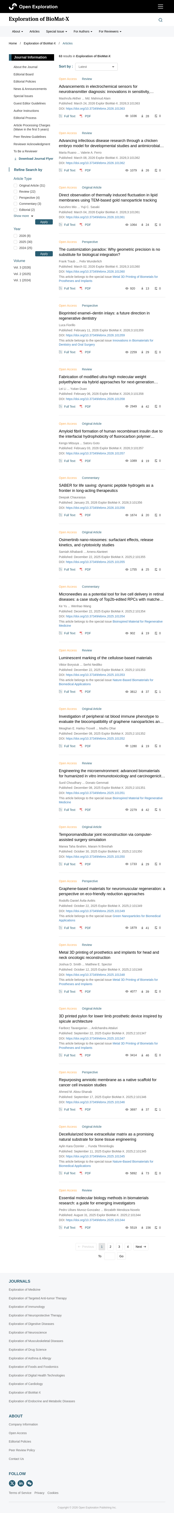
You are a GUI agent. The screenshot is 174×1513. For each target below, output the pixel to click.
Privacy (40, 1493)
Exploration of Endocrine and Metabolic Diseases (42, 1401)
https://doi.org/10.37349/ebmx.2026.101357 (95, 453)
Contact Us (16, 1459)
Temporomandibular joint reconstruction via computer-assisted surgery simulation (105, 837)
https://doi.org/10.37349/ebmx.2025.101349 (95, 911)
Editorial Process (25, 118)
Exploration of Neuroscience (28, 1332)
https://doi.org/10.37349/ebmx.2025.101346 (95, 1102)
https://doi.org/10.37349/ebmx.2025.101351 (95, 793)
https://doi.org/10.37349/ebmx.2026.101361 (95, 217)
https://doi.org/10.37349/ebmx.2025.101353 (95, 675)
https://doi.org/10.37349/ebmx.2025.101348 (95, 974)
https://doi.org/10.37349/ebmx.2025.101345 (95, 1156)
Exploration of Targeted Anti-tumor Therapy (38, 1298)
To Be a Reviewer (26, 151)
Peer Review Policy (22, 1450)
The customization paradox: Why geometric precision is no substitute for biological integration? (109, 252)
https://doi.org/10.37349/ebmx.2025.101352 (95, 738)
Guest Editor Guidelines (30, 103)
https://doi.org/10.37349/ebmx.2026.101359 (95, 335)
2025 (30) (25, 242)
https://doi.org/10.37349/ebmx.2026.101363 (95, 108)
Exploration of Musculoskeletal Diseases (36, 1341)
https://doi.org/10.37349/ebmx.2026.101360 (95, 271)
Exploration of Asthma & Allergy (30, 1358)
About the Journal (26, 67)
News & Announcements (30, 89)
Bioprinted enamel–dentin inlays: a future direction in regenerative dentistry (104, 315)
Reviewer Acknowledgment (32, 144)
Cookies (52, 1493)
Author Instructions (26, 110)
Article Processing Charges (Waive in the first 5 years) (32, 127)
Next (141, 1246)
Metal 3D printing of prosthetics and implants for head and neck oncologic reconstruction (109, 955)
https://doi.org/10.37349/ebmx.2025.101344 (95, 1220)
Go (121, 1256)
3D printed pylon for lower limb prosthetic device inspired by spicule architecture (110, 1018)
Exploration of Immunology (27, 1306)
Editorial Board (24, 74)
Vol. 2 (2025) (22, 274)
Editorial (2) (27, 209)
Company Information (23, 1424)
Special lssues (23, 96)
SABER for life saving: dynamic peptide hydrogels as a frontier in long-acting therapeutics (106, 488)
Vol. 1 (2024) (22, 280)
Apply (44, 222)
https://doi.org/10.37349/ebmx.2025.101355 (95, 562)
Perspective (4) (29, 197)
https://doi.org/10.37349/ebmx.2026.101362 (95, 163)
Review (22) (27, 191)
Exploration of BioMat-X (39, 19)
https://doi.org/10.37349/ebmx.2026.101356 (95, 507)
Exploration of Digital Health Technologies (37, 1375)
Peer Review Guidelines (30, 136)
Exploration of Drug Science (28, 1349)
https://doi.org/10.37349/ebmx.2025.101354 (95, 616)
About (17, 31)
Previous (86, 1246)
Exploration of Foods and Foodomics (33, 1366)
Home (13, 43)
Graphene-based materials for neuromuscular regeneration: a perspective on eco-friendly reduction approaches (112, 891)
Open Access (18, 1433)
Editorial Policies (25, 81)
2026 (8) (25, 236)
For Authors (83, 31)
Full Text (69, 116)
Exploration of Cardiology (26, 1384)
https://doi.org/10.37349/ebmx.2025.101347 (95, 1038)
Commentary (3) (30, 203)
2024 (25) (25, 248)
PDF (88, 116)
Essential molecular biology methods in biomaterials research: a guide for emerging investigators (104, 1200)
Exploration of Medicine (25, 1289)
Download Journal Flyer (36, 158)
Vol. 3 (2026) (22, 267)
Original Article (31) (32, 185)
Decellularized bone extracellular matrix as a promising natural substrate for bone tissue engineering (106, 1137)
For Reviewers (110, 31)
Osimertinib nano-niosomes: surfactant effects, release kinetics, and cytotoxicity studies (106, 542)
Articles (35, 31)
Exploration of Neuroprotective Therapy (35, 1315)
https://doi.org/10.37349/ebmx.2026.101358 (95, 399)
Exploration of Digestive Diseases (31, 1324)
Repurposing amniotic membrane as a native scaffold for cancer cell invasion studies (108, 1082)
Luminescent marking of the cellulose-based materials (105, 658)
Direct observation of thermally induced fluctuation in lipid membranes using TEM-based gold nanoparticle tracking (108, 197)
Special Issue (56, 31)
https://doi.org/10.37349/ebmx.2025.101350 (95, 856)
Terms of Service (20, 1493)
